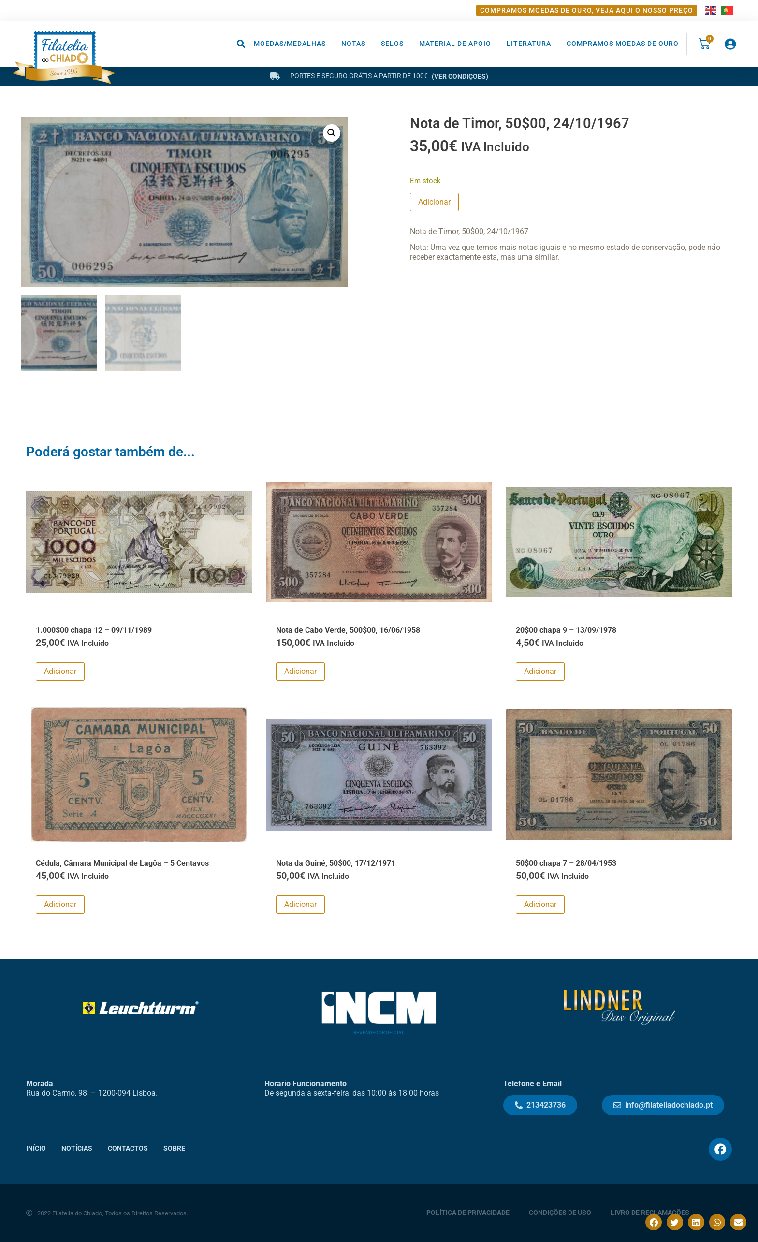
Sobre (174, 1148)
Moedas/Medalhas (290, 44)
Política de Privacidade (468, 1213)
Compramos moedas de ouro (623, 44)
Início (36, 1148)
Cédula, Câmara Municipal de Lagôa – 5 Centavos (122, 862)
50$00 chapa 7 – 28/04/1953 (566, 862)
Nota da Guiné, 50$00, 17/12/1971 (335, 862)
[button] (241, 43)
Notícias (76, 1148)
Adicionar (434, 201)
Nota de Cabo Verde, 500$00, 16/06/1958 (348, 629)
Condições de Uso (560, 1213)
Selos (392, 44)
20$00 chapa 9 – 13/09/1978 (566, 629)
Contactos (128, 1148)
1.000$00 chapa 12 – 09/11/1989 (94, 629)
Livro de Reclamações (650, 1213)
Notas (353, 44)
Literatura (529, 44)
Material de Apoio (455, 44)
